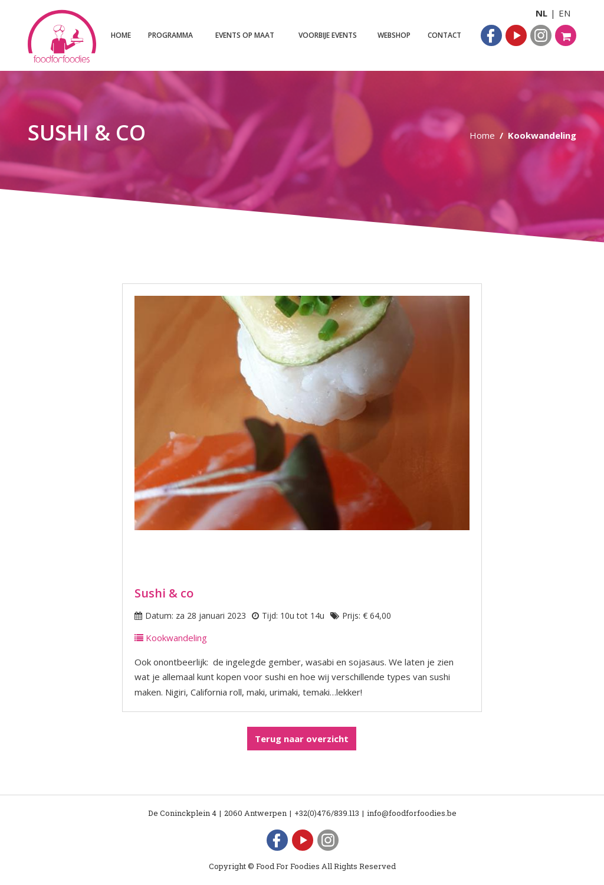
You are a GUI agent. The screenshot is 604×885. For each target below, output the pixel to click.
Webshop (394, 35)
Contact (444, 35)
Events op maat (244, 35)
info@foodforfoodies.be (412, 813)
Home (121, 35)
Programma (170, 35)
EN (564, 13)
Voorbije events (327, 35)
